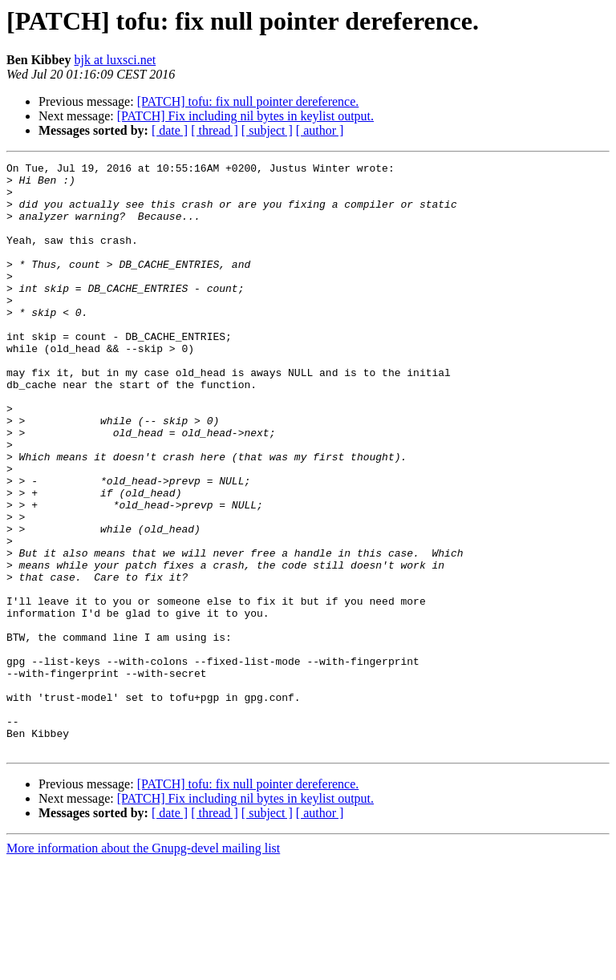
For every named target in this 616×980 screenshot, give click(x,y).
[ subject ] (267, 130)
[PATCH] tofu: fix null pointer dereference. (248, 101)
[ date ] (170, 130)
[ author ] (320, 130)
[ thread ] (214, 130)
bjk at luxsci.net (115, 60)
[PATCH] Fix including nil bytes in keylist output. (245, 116)
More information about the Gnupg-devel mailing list (143, 966)
